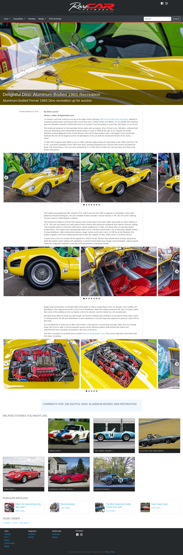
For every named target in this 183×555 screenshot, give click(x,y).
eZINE (31, 537)
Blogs (6, 546)
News (6, 540)
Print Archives (55, 19)
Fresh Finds (9, 543)
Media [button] (41, 19)
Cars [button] (6, 19)
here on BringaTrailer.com (94, 333)
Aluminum (7, 523)
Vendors (32, 19)
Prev (6, 178)
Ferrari (15, 523)
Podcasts (56, 534)
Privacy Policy (110, 552)
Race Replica (24, 523)
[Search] (157, 19)
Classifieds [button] (18, 19)
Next (177, 178)
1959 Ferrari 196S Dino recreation (113, 119)
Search (176, 19)
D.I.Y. (6, 537)
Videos (55, 537)
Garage (7, 534)
